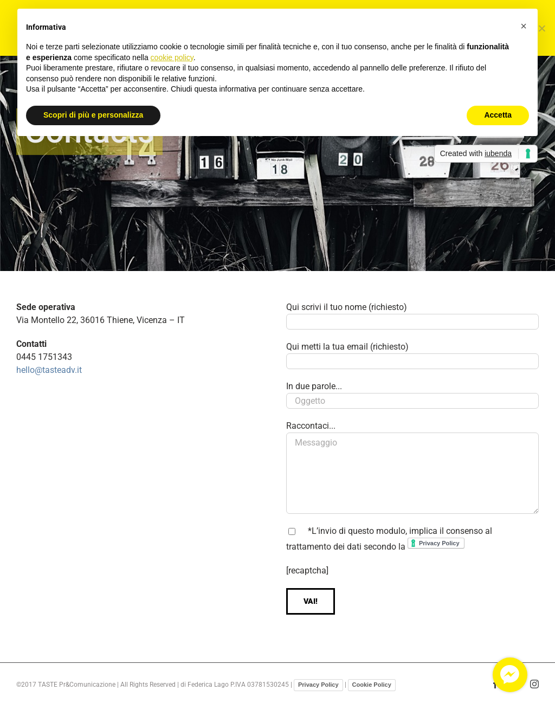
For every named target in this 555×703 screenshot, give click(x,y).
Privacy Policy (318, 684)
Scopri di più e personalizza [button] (93, 115)
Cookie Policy (371, 684)
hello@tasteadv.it (49, 370)
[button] (523, 26)
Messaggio (412, 473)
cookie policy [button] (172, 57)
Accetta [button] (498, 115)
